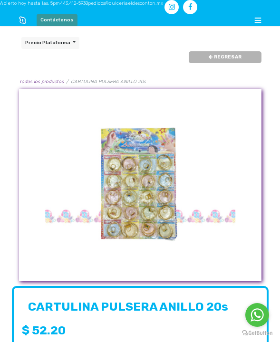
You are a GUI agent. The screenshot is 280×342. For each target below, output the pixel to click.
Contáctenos (56, 20)
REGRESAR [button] (225, 57)
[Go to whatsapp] (257, 315)
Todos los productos (41, 82)
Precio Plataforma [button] (48, 43)
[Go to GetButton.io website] (257, 332)
